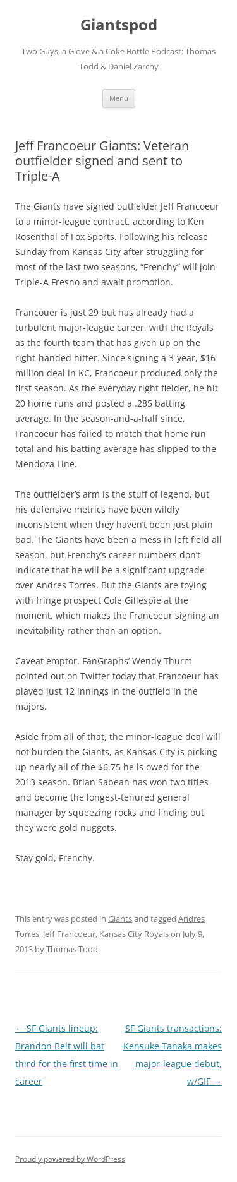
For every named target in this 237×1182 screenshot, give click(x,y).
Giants (120, 918)
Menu (118, 98)
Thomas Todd (72, 949)
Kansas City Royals (134, 934)
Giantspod (118, 25)
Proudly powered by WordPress (70, 1159)
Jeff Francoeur (69, 934)
